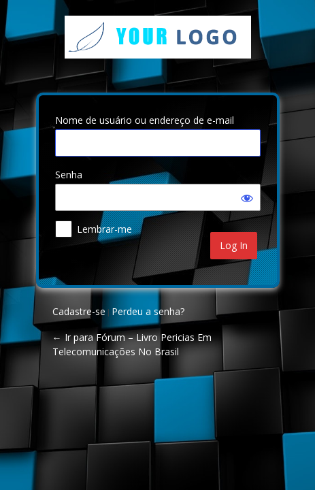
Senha (68, 174)
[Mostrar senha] (247, 197)
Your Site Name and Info (158, 47)
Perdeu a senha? (148, 311)
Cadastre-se (78, 311)
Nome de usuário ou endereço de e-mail (144, 120)
